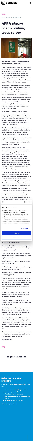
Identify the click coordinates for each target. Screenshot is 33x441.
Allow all (16, 233)
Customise (17, 237)
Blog (3, 347)
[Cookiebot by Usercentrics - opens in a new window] (24, 202)
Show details (24, 228)
